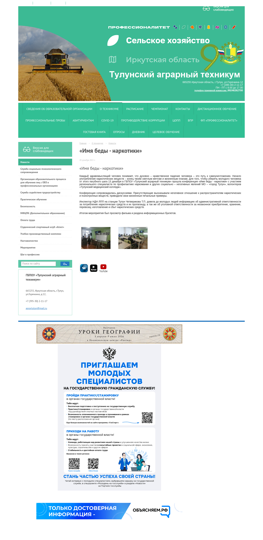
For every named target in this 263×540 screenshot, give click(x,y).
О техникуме (109, 109)
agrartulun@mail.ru (36, 308)
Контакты (183, 109)
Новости (25, 162)
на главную (25, 3)
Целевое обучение (166, 132)
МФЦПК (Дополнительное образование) (42, 213)
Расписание (135, 109)
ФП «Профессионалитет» (219, 120)
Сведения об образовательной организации (59, 109)
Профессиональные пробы (45, 120)
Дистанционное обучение (217, 109)
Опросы (119, 132)
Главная (82, 143)
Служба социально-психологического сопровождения (40, 170)
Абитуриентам (83, 120)
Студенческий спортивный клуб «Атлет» (42, 227)
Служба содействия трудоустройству (40, 192)
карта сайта (58, 3)
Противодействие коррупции (143, 120)
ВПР (190, 120)
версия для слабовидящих (80, 3)
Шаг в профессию (30, 254)
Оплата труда (27, 220)
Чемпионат (159, 109)
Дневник (138, 132)
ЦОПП (176, 120)
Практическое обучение (33, 199)
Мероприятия (27, 247)
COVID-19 (107, 120)
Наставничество (29, 240)
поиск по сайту (41, 3)
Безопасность (27, 206)
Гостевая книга (94, 132)
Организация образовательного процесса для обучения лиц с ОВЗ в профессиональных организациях (43, 182)
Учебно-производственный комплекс (40, 233)
